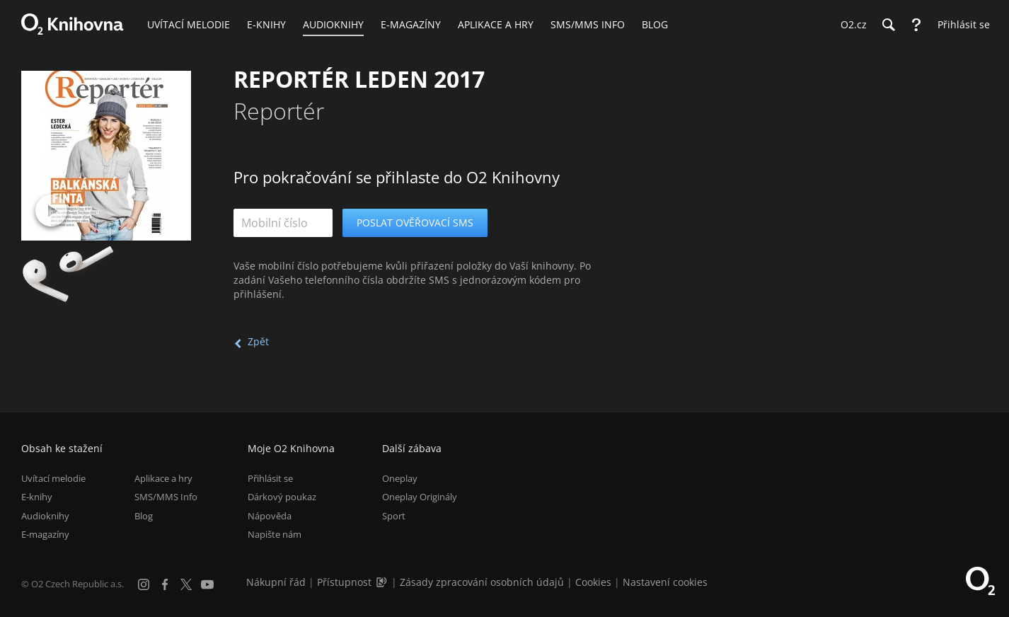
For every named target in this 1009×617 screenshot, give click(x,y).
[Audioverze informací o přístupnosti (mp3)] (382, 582)
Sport (393, 515)
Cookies (593, 582)
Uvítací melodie (53, 478)
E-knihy (36, 496)
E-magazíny (45, 534)
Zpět (258, 341)
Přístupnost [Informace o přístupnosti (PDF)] (344, 582)
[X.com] (186, 584)
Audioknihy (45, 515)
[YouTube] (207, 584)
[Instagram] (143, 584)
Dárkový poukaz (282, 496)
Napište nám (274, 534)
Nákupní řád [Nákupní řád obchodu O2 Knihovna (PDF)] (276, 582)
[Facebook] (164, 584)
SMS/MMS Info (165, 496)
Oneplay (399, 478)
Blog (143, 515)
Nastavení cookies (665, 582)
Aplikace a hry (163, 478)
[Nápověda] (916, 25)
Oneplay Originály (419, 496)
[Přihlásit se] (960, 25)
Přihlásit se (270, 478)
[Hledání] (888, 25)
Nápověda (270, 515)
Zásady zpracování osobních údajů (482, 582)
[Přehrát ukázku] (51, 210)
